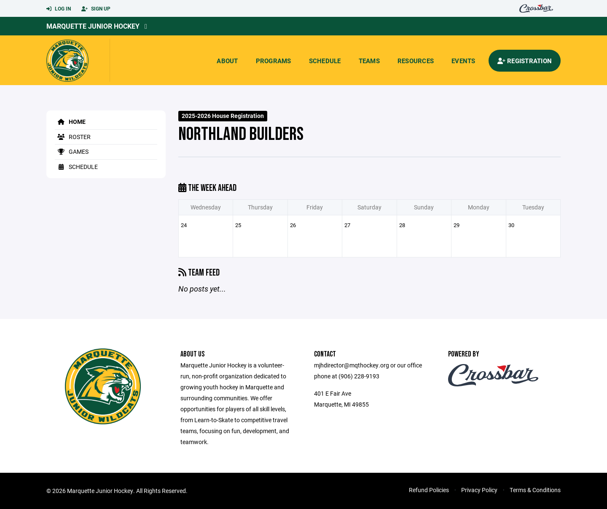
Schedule (325, 60)
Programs (273, 60)
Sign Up (95, 9)
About (227, 60)
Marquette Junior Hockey (93, 25)
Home (70, 122)
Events (463, 60)
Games (72, 151)
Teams (369, 60)
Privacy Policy (479, 490)
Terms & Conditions (535, 490)
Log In (58, 9)
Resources (416, 60)
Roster (73, 137)
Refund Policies (429, 490)
